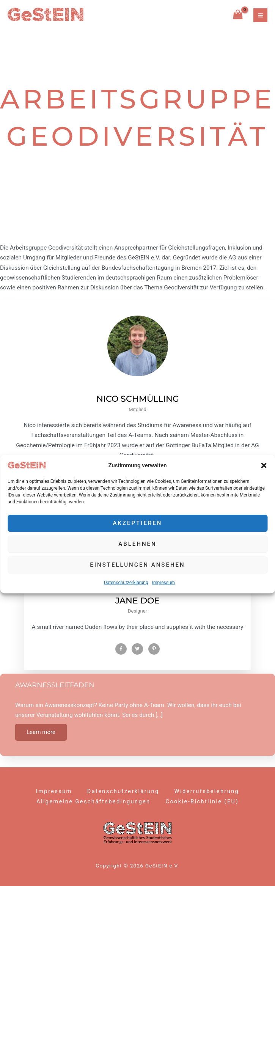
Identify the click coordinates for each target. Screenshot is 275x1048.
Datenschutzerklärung (126, 582)
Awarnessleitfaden (54, 685)
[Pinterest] (154, 649)
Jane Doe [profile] (137, 600)
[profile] (137, 388)
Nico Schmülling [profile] (137, 399)
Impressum (163, 582)
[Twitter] (137, 649)
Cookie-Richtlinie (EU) (202, 801)
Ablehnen (137, 544)
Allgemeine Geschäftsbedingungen (93, 801)
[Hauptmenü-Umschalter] (260, 15)
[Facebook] (121, 649)
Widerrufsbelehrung (206, 791)
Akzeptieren (137, 523)
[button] (263, 465)
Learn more (41, 732)
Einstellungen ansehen (137, 565)
